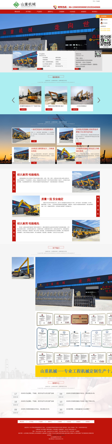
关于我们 (28, 11)
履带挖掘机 (58, 57)
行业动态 (72, 11)
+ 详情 (33, 141)
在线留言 (83, 11)
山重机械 (63, 435)
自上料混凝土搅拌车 (47, 64)
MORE (15, 68)
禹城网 (58, 435)
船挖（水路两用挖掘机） (48, 61)
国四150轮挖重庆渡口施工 (62, 106)
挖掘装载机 (45, 59)
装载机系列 (58, 59)
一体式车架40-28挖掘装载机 (42, 129)
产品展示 (39, 11)
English (98, 1)
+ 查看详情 (29, 109)
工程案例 (61, 11)
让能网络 (54, 435)
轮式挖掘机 (45, 57)
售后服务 (105, 23)
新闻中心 (50, 11)
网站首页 (17, 11)
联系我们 (94, 11)
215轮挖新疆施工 (88, 106)
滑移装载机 (58, 64)
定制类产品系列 (46, 66)
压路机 (57, 61)
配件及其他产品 (59, 66)
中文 (94, 1)
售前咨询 (105, 19)
